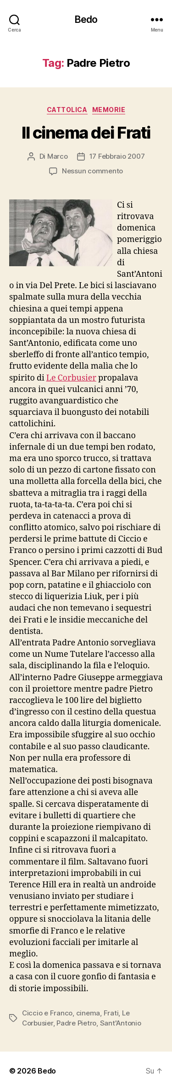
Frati (111, 1013)
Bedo (86, 19)
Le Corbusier (71, 378)
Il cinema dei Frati (86, 133)
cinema (88, 1013)
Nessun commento (92, 170)
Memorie (109, 109)
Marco (57, 156)
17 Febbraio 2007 (117, 156)
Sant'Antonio (120, 1023)
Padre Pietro (76, 1023)
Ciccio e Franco (47, 1013)
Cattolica (67, 109)
